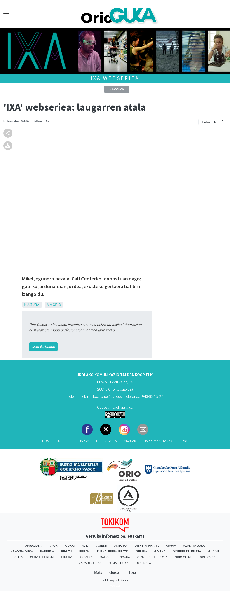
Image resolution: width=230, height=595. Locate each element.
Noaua (125, 557)
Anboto (120, 545)
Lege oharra (78, 441)
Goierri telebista (187, 551)
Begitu (66, 551)
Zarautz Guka (90, 563)
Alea (85, 545)
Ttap (132, 572)
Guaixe (213, 551)
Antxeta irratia (146, 545)
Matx (98, 572)
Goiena (160, 551)
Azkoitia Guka (22, 551)
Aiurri (70, 545)
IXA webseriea (115, 78)
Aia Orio (54, 304)
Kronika (86, 557)
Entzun (209, 122)
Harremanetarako (159, 441)
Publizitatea (106, 441)
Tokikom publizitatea (115, 580)
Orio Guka (183, 557)
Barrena (47, 551)
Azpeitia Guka (194, 545)
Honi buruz (51, 441)
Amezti (101, 545)
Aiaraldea (33, 545)
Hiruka (66, 557)
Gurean (115, 572)
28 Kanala (143, 563)
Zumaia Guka (118, 563)
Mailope (106, 557)
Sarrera (117, 89)
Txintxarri (207, 557)
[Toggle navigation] (6, 15)
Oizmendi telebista (152, 557)
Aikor (53, 545)
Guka (18, 557)
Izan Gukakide (43, 346)
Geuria (141, 551)
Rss (185, 441)
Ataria (171, 545)
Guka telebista (42, 557)
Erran (84, 551)
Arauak (130, 441)
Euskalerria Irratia (113, 551)
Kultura (31, 304)
